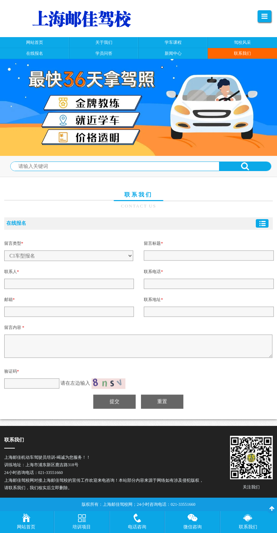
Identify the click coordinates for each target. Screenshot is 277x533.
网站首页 (26, 526)
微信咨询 (192, 526)
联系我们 (248, 526)
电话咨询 (137, 526)
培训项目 (81, 526)
